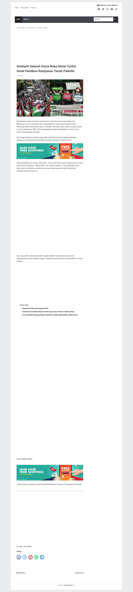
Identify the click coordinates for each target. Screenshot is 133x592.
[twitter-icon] (103, 9)
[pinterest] (30, 557)
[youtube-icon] (112, 9)
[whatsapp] (36, 557)
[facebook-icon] (99, 9)
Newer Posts (20, 573)
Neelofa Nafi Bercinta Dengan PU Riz (35, 308)
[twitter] (24, 557)
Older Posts (79, 573)
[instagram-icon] (108, 9)
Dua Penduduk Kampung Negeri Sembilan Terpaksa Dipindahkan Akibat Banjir (50, 315)
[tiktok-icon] (116, 9)
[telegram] (42, 557)
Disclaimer (25, 8)
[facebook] (19, 557)
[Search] (103, 19)
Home (17, 8)
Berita (26, 19)
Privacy (33, 8)
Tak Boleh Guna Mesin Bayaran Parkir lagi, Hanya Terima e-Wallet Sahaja (48, 312)
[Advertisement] (50, 47)
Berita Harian (27, 459)
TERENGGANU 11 (69, 585)
